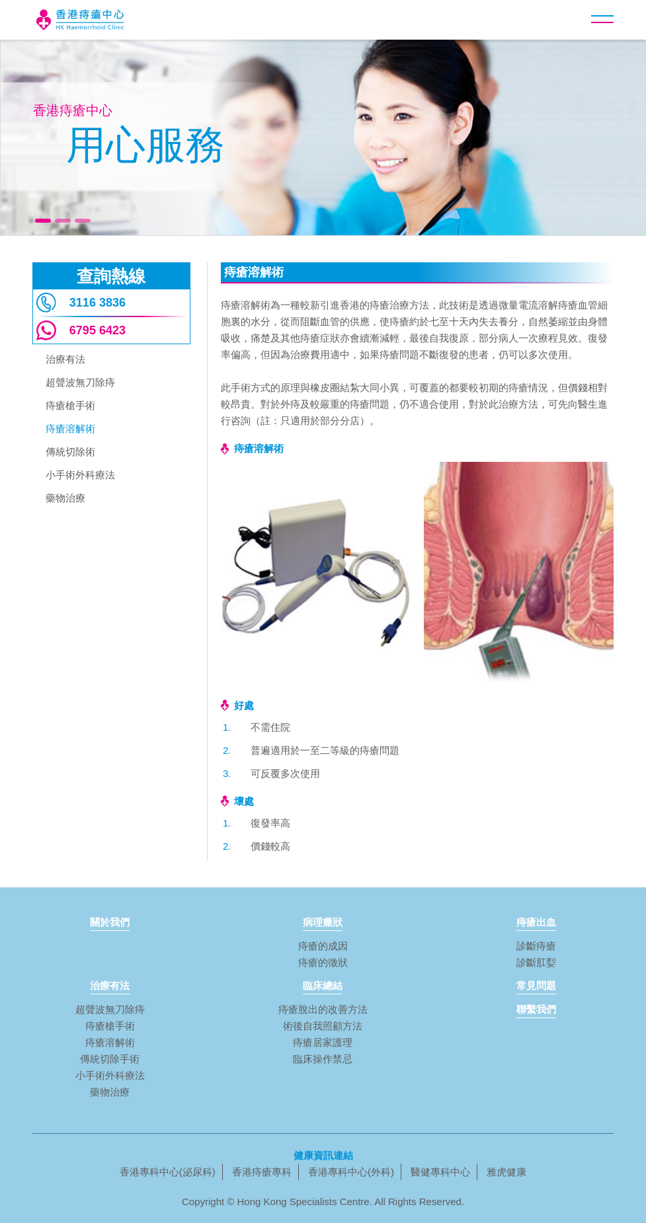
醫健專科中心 (440, 1171)
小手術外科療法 (80, 475)
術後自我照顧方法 (322, 1025)
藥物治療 (65, 498)
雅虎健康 (506, 1171)
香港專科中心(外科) (351, 1171)
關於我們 (110, 922)
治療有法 (65, 359)
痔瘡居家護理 (322, 1042)
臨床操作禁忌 (322, 1058)
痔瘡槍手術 (70, 406)
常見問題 (536, 985)
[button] (602, 19)
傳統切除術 (70, 452)
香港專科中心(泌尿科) (168, 1171)
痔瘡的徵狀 (323, 962)
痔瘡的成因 (323, 945)
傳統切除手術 (110, 1058)
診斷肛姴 (536, 962)
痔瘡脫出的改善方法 (323, 1009)
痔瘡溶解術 (70, 429)
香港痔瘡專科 (262, 1171)
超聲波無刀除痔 (80, 383)
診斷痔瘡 (536, 945)
